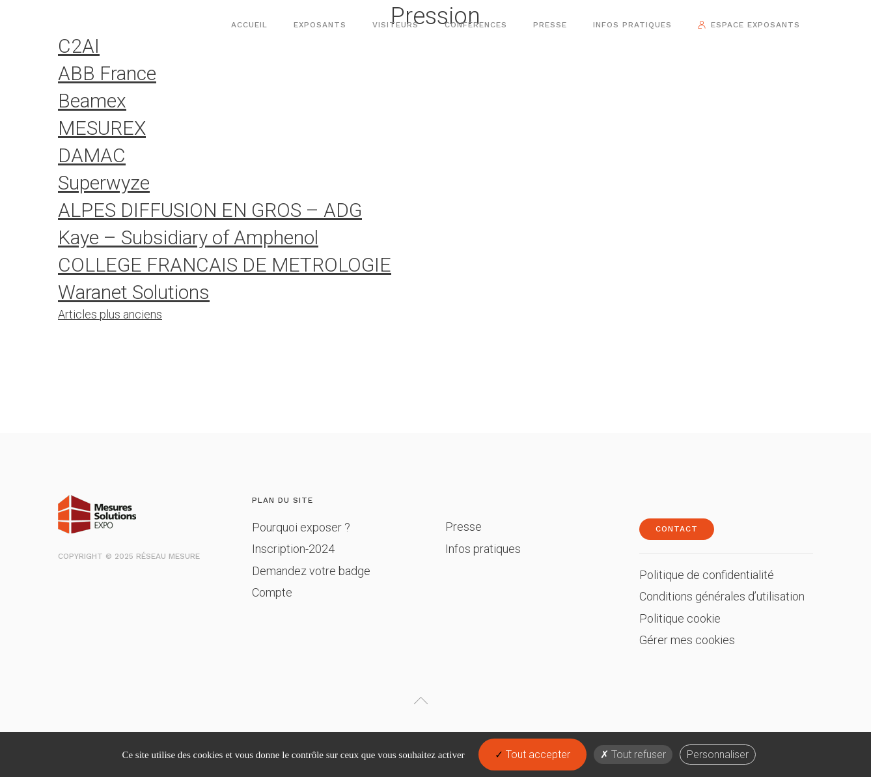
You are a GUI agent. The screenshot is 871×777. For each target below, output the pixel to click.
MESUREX (102, 128)
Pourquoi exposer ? (301, 527)
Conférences (476, 24)
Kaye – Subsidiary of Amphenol (188, 237)
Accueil (249, 24)
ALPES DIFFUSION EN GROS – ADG (210, 210)
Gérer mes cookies (687, 640)
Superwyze (104, 182)
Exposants (320, 24)
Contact (677, 528)
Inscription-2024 (293, 549)
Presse (550, 24)
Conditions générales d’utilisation (722, 596)
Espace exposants (755, 24)
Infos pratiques (632, 24)
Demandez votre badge (311, 571)
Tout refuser (633, 754)
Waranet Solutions (134, 292)
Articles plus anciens (110, 314)
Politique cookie (680, 618)
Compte (272, 592)
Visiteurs (395, 24)
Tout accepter (532, 754)
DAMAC (92, 155)
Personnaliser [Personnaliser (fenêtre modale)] (718, 754)
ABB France (107, 73)
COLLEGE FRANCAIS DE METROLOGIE (224, 264)
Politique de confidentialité (706, 575)
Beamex (92, 100)
